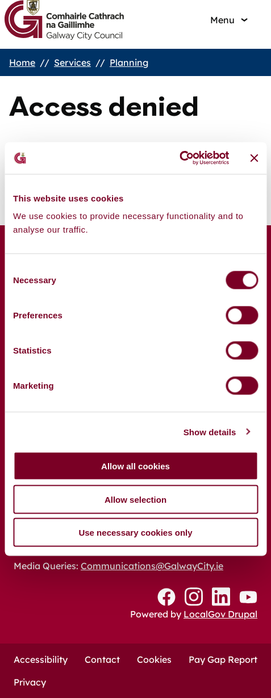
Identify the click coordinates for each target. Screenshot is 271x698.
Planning (129, 62)
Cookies (154, 659)
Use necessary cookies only (135, 532)
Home (22, 62)
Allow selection (135, 499)
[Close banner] (254, 158)
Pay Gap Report (223, 659)
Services (72, 62)
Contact (102, 659)
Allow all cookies (135, 466)
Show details (210, 431)
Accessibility (41, 659)
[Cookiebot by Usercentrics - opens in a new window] (179, 158)
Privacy (30, 682)
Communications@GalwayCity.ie (152, 565)
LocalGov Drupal (220, 614)
